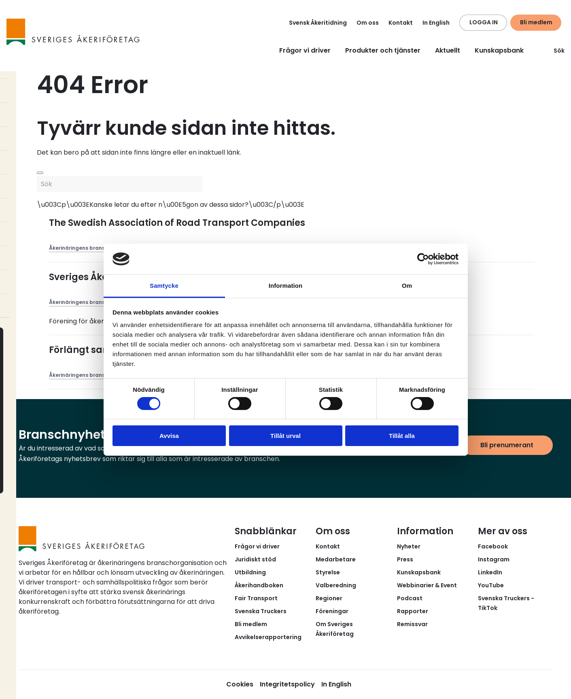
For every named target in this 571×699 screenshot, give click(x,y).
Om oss (368, 23)
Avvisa (169, 435)
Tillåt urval (285, 435)
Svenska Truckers (261, 611)
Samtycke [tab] (164, 285)
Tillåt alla (402, 435)
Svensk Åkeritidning (318, 23)
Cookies (239, 684)
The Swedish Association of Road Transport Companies (177, 223)
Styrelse (328, 572)
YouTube (491, 585)
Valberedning (336, 585)
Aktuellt (447, 50)
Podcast (409, 598)
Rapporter (412, 611)
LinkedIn (490, 572)
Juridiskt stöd (255, 559)
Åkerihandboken (259, 585)
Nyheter (408, 546)
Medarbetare (336, 559)
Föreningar (332, 611)
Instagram (493, 559)
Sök (554, 50)
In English (436, 23)
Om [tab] (407, 285)
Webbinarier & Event (427, 585)
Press (405, 559)
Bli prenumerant (506, 445)
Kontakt (400, 23)
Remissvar (412, 624)
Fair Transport (256, 598)
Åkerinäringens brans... (78, 247)
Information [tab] (286, 285)
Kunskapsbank (499, 50)
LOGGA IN (483, 22)
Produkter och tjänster (382, 50)
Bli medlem (536, 22)
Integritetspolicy (287, 684)
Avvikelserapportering (268, 637)
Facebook (493, 546)
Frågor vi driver (305, 50)
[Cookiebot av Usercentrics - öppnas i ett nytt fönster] (423, 259)
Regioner (329, 598)
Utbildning (250, 572)
